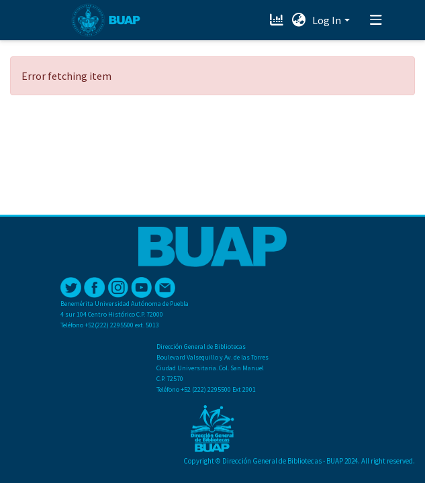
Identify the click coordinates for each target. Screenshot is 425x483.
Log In (326, 20)
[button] (298, 20)
